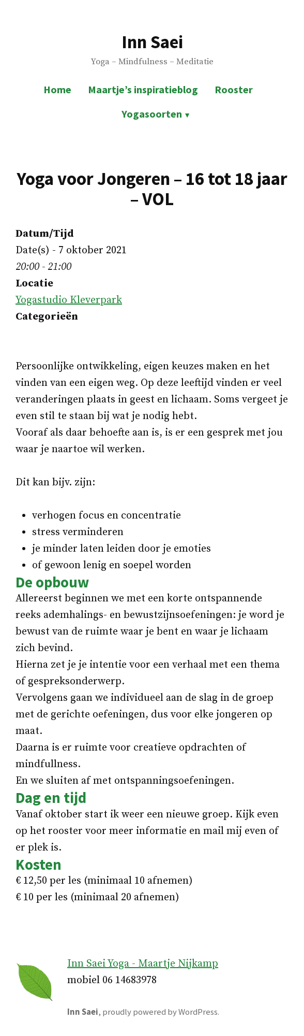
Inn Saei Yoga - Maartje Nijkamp (142, 963)
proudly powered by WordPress (160, 1011)
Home (57, 89)
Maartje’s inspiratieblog (143, 89)
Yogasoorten (151, 113)
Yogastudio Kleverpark (69, 300)
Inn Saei (152, 42)
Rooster (234, 89)
